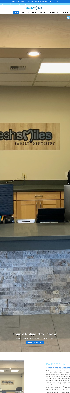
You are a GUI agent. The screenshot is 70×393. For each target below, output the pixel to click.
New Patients (31, 12)
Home (16, 12)
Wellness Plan (54, 12)
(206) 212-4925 (6, 4)
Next (68, 183)
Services (43, 12)
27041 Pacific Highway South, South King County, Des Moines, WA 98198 (29, 4)
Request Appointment (35, 342)
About (22, 12)
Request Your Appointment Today (48, 1)
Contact (65, 12)
